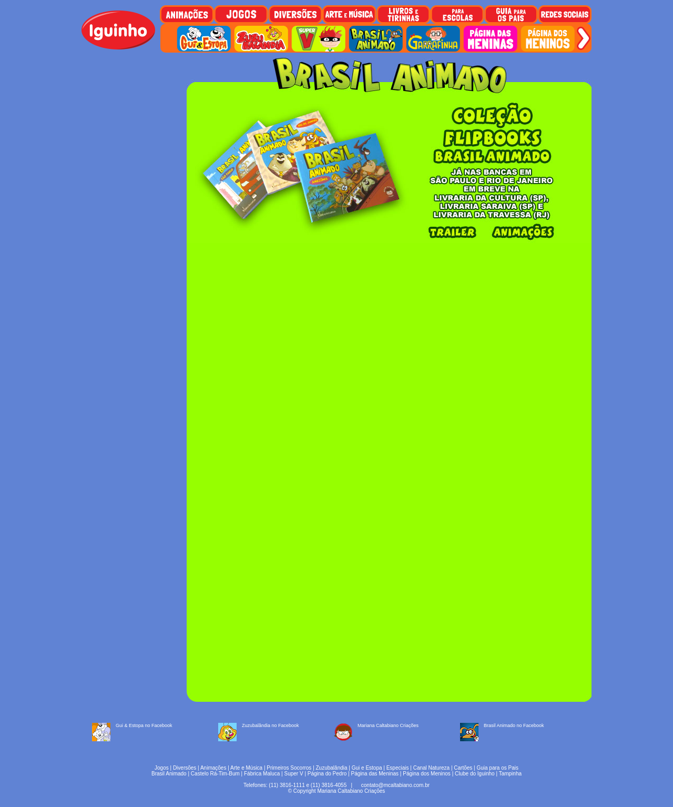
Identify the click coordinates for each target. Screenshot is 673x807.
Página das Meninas (375, 773)
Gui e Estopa (367, 768)
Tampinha (510, 773)
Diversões (184, 768)
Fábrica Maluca (262, 773)
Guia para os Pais (497, 768)
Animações (213, 768)
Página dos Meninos (427, 773)
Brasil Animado (169, 773)
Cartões (463, 768)
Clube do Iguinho (475, 773)
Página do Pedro (327, 773)
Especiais (397, 768)
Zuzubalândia (332, 768)
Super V (293, 773)
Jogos (162, 768)
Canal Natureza (431, 768)
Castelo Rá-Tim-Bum (215, 773)
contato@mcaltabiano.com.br (395, 785)
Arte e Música (246, 768)
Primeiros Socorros (289, 768)
